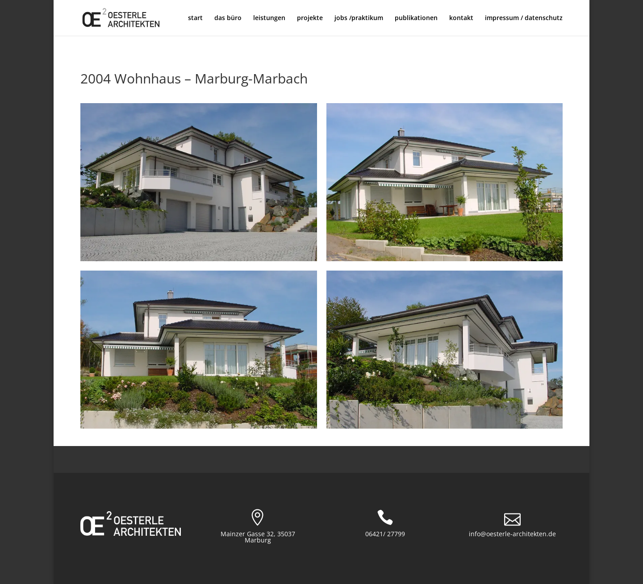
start (195, 18)
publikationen (416, 18)
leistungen (269, 18)
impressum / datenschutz (524, 18)
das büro (228, 18)
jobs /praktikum (358, 18)
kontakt (461, 18)
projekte (310, 18)
